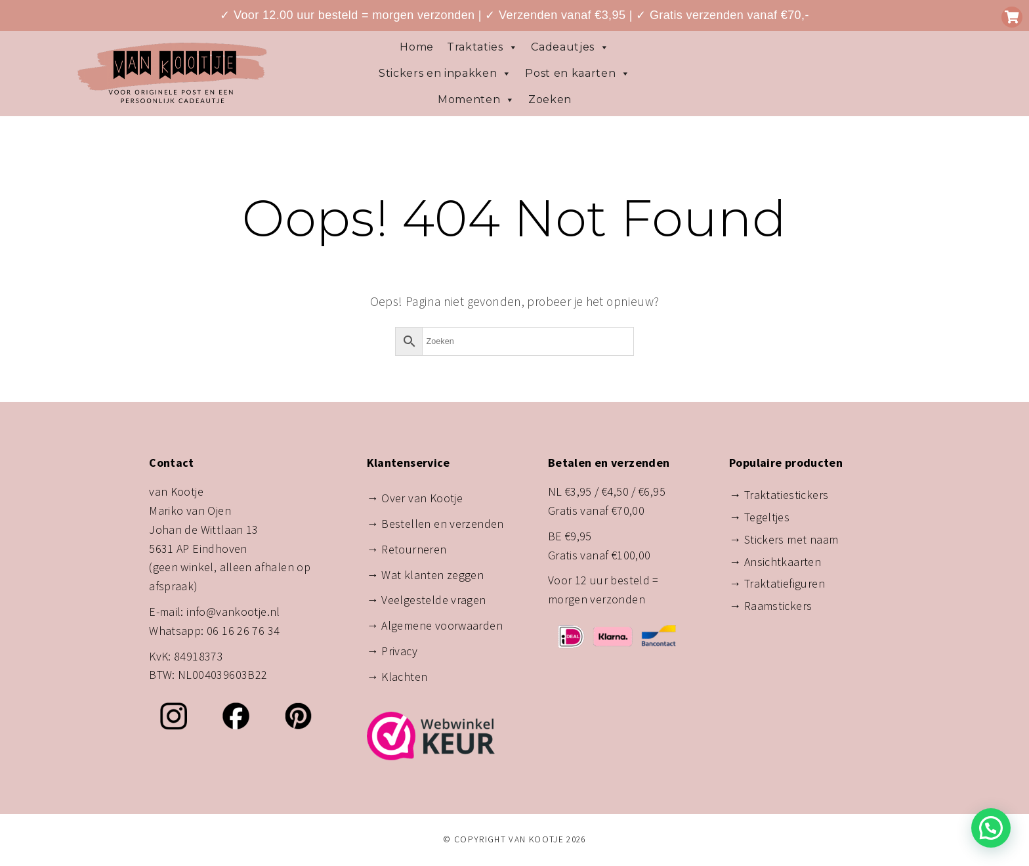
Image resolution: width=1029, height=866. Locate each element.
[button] (991, 828)
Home (417, 47)
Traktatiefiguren (784, 583)
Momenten (476, 100)
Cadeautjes (570, 47)
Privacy (399, 651)
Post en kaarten (578, 73)
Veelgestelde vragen (433, 599)
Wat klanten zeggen (432, 574)
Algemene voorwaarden (442, 625)
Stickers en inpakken (445, 73)
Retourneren (413, 549)
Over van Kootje (422, 498)
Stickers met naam (791, 539)
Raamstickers (778, 605)
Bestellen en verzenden (442, 523)
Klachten (404, 676)
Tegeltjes (766, 517)
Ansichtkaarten (782, 561)
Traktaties (482, 47)
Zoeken (550, 99)
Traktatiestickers (786, 494)
